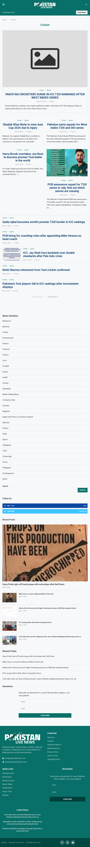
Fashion (5, 343)
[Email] (73, 842)
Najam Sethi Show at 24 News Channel (17, 417)
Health (5, 377)
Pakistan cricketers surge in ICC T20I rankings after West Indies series (45, 96)
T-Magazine (6, 445)
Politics (5, 428)
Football (5, 366)
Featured (5, 349)
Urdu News (81, 12)
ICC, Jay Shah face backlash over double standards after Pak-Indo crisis (49, 254)
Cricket (5, 332)
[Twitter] (67, 842)
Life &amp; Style (8, 400)
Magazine (6, 411)
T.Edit (4, 451)
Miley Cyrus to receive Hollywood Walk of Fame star (36, 594)
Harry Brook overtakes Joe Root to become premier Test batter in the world (22, 157)
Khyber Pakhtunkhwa (10, 394)
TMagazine (6, 468)
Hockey (5, 383)
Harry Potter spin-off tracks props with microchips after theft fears (33, 584)
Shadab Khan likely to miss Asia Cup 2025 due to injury (23, 126)
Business (6, 327)
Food (4, 360)
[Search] (86, 5)
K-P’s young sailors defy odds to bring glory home (35, 622)
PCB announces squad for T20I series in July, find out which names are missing (67, 188)
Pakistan (5, 423)
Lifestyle (5, 406)
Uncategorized (8, 473)
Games (5, 372)
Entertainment (7, 338)
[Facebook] (62, 842)
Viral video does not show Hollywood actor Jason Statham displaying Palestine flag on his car (50, 637)
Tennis (5, 462)
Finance (5, 355)
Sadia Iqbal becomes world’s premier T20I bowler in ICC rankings (43, 222)
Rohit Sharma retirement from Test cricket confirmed (36, 270)
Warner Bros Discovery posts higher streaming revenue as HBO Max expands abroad (47, 608)
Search (5, 486)
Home (4, 20)
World (4, 479)
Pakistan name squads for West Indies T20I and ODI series (67, 126)
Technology (6, 456)
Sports (5, 439)
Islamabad (6, 389)
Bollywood (6, 321)
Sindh (4, 434)
